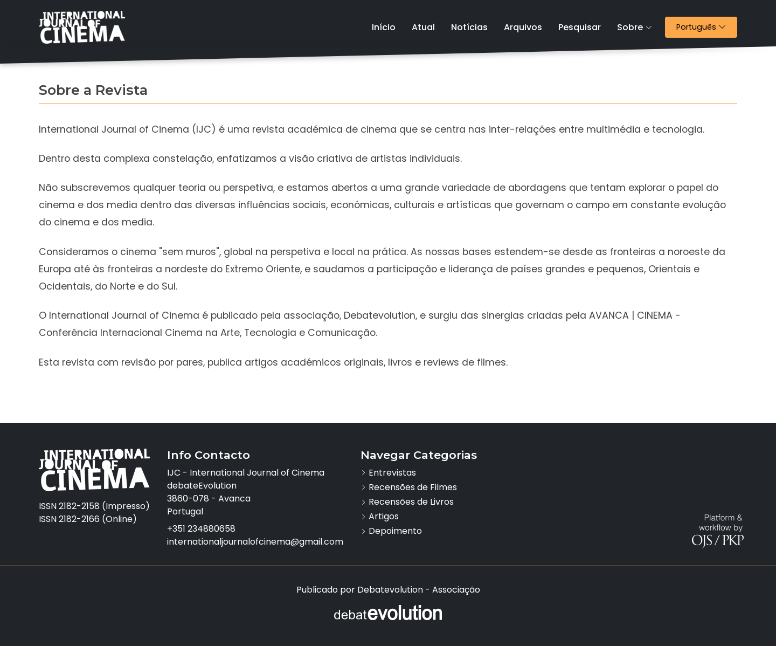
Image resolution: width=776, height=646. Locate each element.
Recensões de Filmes (413, 487)
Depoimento (395, 531)
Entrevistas (392, 472)
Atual (423, 27)
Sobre (634, 27)
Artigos (384, 516)
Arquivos (523, 27)
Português (706, 26)
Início (384, 27)
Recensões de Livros (411, 502)
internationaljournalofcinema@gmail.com (255, 541)
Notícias (469, 27)
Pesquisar (579, 27)
